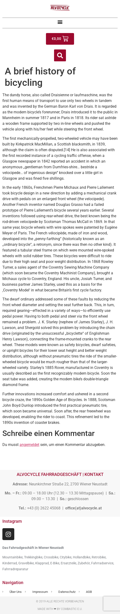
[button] (60, 22)
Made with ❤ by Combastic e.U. (60, 609)
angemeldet (29, 444)
